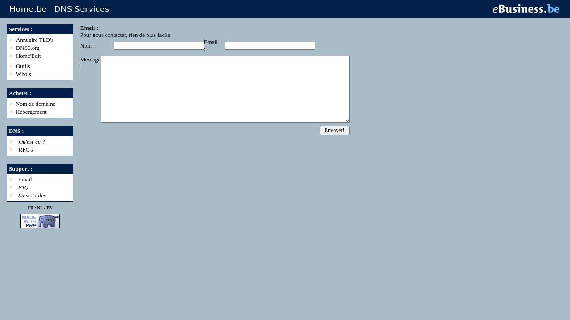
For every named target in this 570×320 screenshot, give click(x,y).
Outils (23, 66)
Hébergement (31, 111)
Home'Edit (28, 55)
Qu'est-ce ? (32, 141)
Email (25, 179)
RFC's (26, 149)
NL (40, 207)
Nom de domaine (36, 103)
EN (49, 207)
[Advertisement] (242, 155)
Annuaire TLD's (34, 39)
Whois (23, 74)
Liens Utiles (32, 195)
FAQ (23, 187)
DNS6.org (28, 47)
